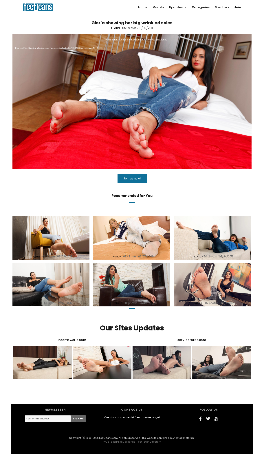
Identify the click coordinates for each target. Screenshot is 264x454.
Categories (201, 7)
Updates (176, 7)
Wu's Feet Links (112, 442)
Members (222, 7)
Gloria (115, 28)
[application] (132, 101)
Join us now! (132, 178)
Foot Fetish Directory (149, 442)
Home (142, 7)
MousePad (128, 442)
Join (237, 7)
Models (158, 7)
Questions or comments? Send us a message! (132, 417)
